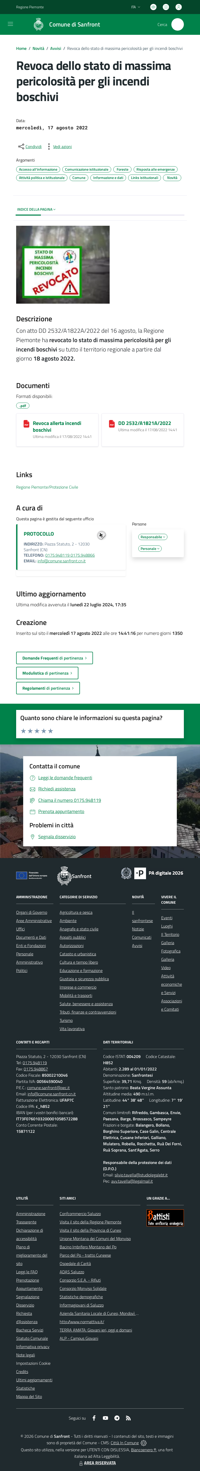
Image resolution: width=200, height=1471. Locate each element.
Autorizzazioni (72, 945)
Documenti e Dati (31, 937)
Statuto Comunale (32, 1338)
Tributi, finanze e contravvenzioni (88, 1012)
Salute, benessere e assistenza (86, 1004)
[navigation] (10, 24)
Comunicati (141, 937)
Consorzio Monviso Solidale (83, 1288)
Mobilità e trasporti (76, 995)
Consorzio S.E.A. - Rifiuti (80, 1280)
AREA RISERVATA (97, 1463)
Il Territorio (170, 934)
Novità (38, 48)
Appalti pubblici (73, 937)
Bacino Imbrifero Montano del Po (88, 1247)
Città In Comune (125, 1443)
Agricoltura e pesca (76, 912)
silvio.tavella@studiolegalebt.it (141, 1175)
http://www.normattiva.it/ (82, 1322)
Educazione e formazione (81, 970)
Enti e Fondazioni (31, 945)
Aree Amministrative (34, 920)
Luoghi (167, 926)
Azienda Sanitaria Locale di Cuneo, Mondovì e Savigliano (108, 1313)
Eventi (166, 918)
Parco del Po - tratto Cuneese (85, 1255)
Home (21, 48)
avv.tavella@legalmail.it (132, 1181)
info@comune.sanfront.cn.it (62, 561)
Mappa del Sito (29, 1396)
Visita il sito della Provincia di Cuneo (90, 1230)
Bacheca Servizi (29, 1330)
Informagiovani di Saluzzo (82, 1305)
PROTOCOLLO (39, 534)
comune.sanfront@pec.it (48, 1087)
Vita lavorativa (72, 1029)
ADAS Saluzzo (72, 1272)
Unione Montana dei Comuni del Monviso (95, 1238)
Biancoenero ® (143, 1450)
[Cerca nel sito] (177, 24)
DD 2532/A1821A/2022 (144, 423)
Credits (22, 1371)
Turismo (66, 1020)
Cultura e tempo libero (79, 962)
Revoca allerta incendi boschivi (57, 426)
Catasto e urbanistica (78, 954)
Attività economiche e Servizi (171, 984)
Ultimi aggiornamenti (34, 1380)
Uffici (20, 929)
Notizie (138, 929)
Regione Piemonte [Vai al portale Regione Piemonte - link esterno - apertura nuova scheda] (30, 7)
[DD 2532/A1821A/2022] (112, 424)
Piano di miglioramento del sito (31, 1255)
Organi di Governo (31, 912)
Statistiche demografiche (81, 1297)
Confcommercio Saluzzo (80, 1213)
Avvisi (55, 48)
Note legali (25, 1355)
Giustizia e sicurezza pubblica (84, 979)
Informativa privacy (32, 1346)
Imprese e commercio (78, 987)
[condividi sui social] (29, 146)
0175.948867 (36, 1069)
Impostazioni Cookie (33, 1363)
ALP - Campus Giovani (79, 1338)
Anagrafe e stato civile (79, 929)
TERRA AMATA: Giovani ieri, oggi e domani (96, 1330)
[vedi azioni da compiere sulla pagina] (58, 146)
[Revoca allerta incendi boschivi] (26, 424)
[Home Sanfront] (64, 24)
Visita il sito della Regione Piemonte (90, 1222)
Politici (21, 970)
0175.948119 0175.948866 (70, 555)
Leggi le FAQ (27, 1272)
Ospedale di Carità (75, 1263)
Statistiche (25, 1388)
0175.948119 (35, 1063)
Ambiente (68, 920)
